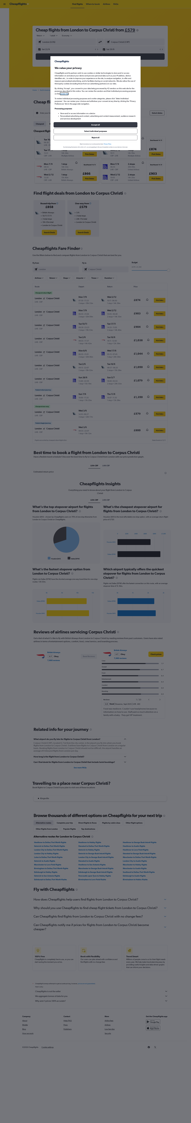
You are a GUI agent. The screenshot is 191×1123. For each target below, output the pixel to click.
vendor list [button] (64, 94)
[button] (95, 124)
